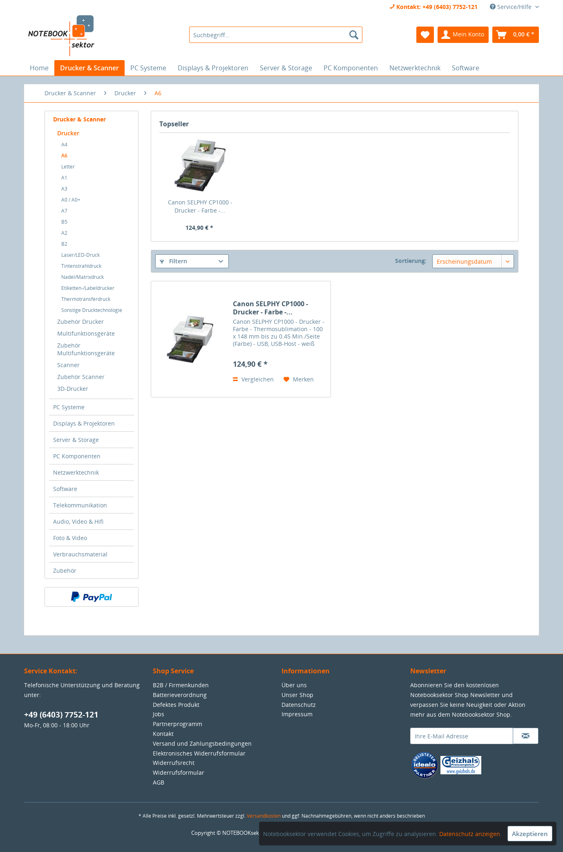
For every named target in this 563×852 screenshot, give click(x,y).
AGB (158, 782)
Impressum (297, 714)
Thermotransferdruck (85, 299)
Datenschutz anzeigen (469, 834)
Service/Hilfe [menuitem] (511, 7)
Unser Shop (297, 695)
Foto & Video (70, 538)
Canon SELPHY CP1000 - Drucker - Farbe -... (200, 206)
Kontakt (163, 734)
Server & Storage (76, 440)
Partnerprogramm (177, 724)
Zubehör (64, 570)
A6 (64, 155)
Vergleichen (253, 379)
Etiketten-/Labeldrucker (87, 288)
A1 (64, 177)
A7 (64, 210)
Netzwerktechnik (76, 472)
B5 (64, 221)
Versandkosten (264, 815)
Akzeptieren (530, 834)
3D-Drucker (72, 388)
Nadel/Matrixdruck (82, 277)
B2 (64, 243)
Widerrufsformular (178, 772)
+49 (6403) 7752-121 (61, 714)
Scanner (68, 365)
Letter (68, 166)
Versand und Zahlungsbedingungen (202, 743)
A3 (64, 188)
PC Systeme (69, 407)
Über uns (294, 685)
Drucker (68, 133)
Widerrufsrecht (173, 763)
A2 (64, 232)
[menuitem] (275, 35)
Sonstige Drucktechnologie (91, 310)
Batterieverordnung (180, 695)
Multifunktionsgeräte (86, 333)
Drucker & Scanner (79, 119)
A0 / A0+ (70, 199)
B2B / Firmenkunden (181, 685)
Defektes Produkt (176, 705)
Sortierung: (411, 261)
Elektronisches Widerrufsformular (199, 753)
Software (65, 489)
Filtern (173, 261)
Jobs (158, 714)
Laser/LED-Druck (80, 254)
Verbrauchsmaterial (80, 554)
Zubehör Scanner (81, 377)
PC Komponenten (77, 456)
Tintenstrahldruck (81, 265)
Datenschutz (299, 705)
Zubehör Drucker (80, 321)
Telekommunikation (80, 505)
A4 (64, 144)
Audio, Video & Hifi (78, 521)
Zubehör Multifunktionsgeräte (86, 349)
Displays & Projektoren (84, 423)
